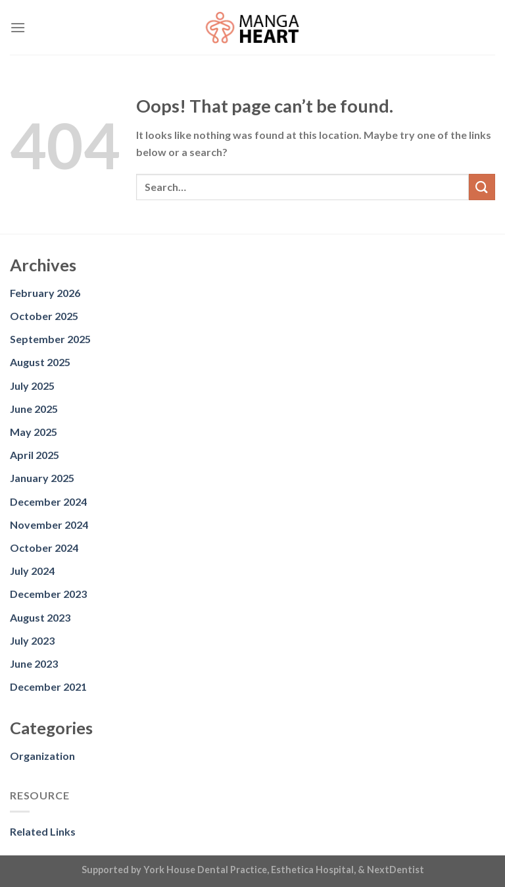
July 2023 (32, 640)
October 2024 (44, 547)
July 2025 (32, 385)
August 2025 (40, 362)
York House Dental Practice (205, 869)
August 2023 (40, 617)
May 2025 (33, 431)
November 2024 (49, 524)
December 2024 (48, 501)
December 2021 (48, 686)
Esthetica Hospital (312, 869)
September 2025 (50, 339)
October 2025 (44, 315)
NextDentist (395, 869)
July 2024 (32, 570)
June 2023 (34, 663)
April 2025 (34, 454)
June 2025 (34, 408)
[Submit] (482, 187)
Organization (42, 755)
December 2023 (48, 593)
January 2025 (42, 477)
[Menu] (18, 27)
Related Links (43, 831)
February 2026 (45, 292)
